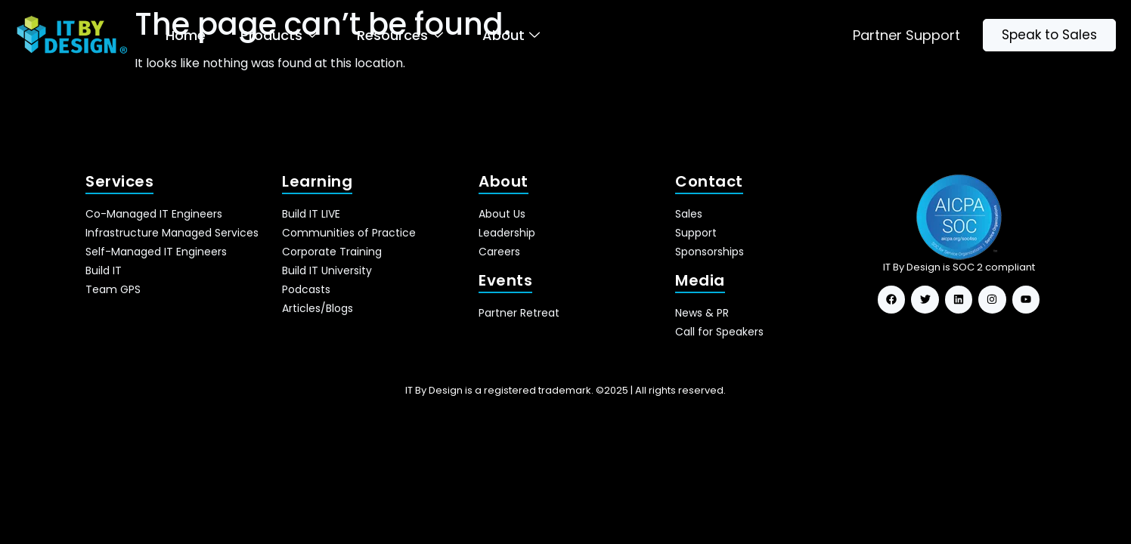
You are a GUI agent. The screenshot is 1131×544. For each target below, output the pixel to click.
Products (279, 35)
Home (186, 35)
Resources (400, 35)
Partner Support (906, 35)
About (511, 35)
